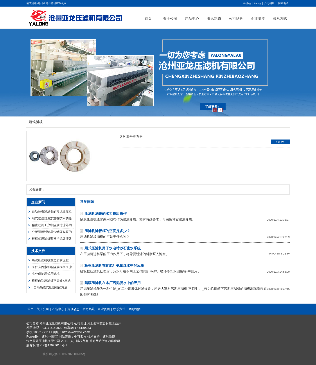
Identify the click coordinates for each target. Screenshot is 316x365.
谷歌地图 (135, 309)
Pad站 (257, 3)
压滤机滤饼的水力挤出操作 (105, 213)
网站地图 (283, 3)
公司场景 (236, 18)
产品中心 (192, 18)
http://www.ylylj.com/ (76, 332)
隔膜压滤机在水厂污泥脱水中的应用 (112, 283)
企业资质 (258, 18)
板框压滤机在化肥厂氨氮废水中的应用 (114, 265)
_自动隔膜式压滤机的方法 (49, 287)
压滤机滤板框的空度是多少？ (107, 231)
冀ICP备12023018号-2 (51, 345)
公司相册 (269, 3)
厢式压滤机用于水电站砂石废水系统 (112, 248)
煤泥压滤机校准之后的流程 (50, 260)
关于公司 (170, 18)
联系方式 (280, 18)
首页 (148, 18)
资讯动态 (214, 18)
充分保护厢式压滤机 (45, 274)
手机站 (247, 3)
